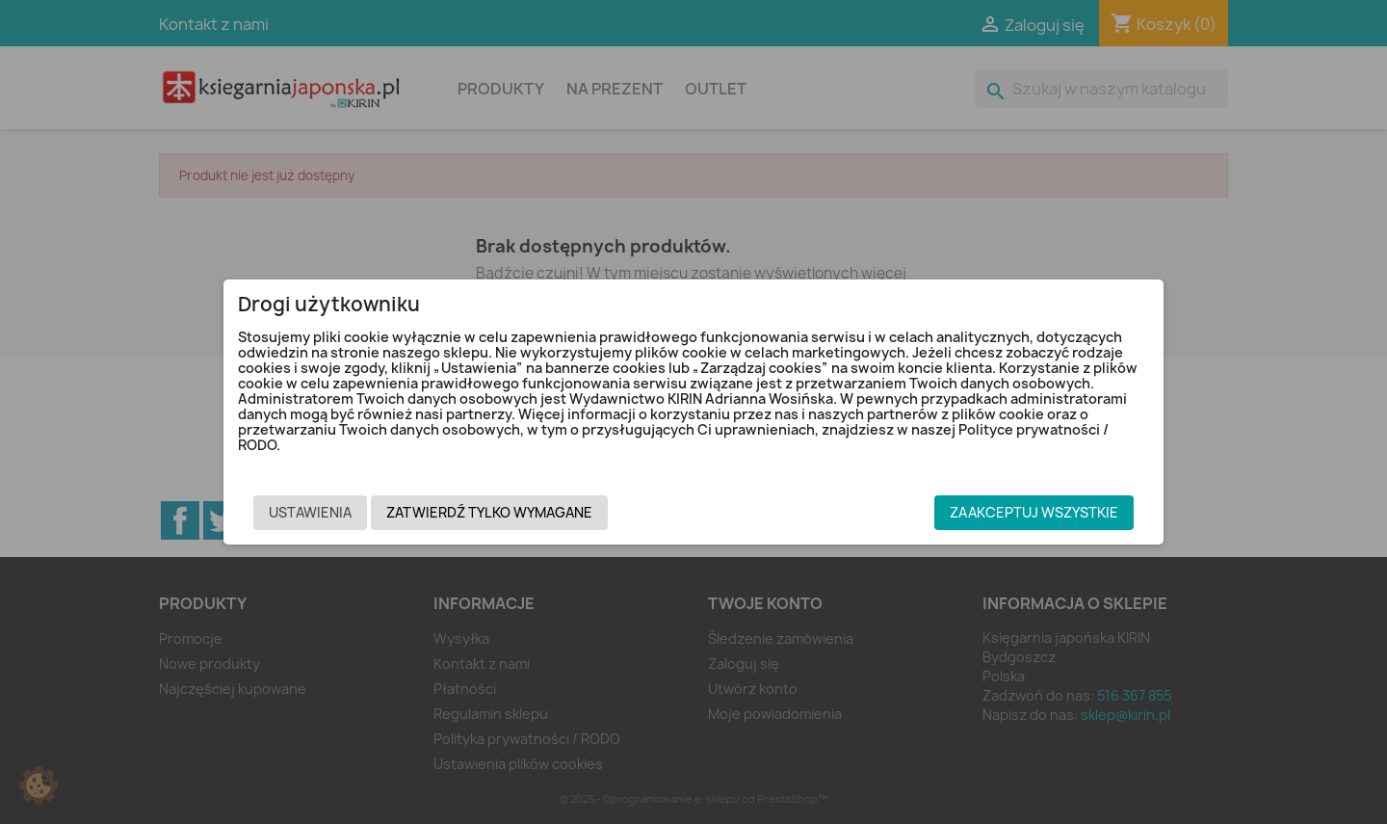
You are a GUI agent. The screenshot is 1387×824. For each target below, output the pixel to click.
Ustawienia (310, 512)
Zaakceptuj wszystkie (1034, 512)
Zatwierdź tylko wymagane (489, 512)
